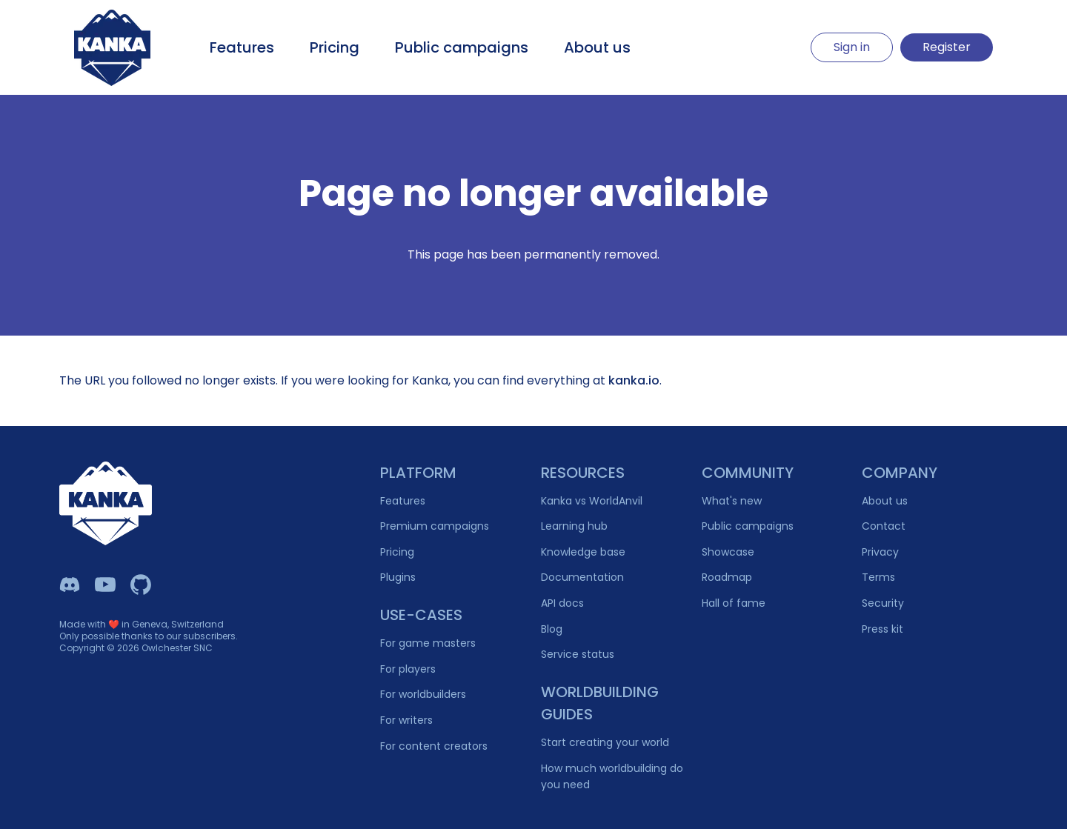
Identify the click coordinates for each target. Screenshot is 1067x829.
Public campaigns (461, 47)
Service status (577, 654)
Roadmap (727, 577)
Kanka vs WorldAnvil (591, 500)
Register (947, 47)
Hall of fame (733, 603)
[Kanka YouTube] (105, 584)
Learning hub (574, 526)
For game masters (428, 643)
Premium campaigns (434, 526)
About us (597, 47)
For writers (406, 720)
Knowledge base (583, 552)
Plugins (398, 577)
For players (408, 669)
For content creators (434, 746)
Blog (551, 629)
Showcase (728, 552)
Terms (878, 577)
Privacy (880, 552)
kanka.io (633, 380)
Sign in (852, 47)
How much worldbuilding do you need (612, 777)
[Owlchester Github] (140, 584)
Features (242, 47)
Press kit (882, 629)
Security (883, 603)
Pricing (334, 47)
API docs (562, 603)
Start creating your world (605, 742)
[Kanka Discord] (69, 584)
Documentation (582, 577)
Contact (883, 526)
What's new (732, 500)
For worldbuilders (423, 694)
